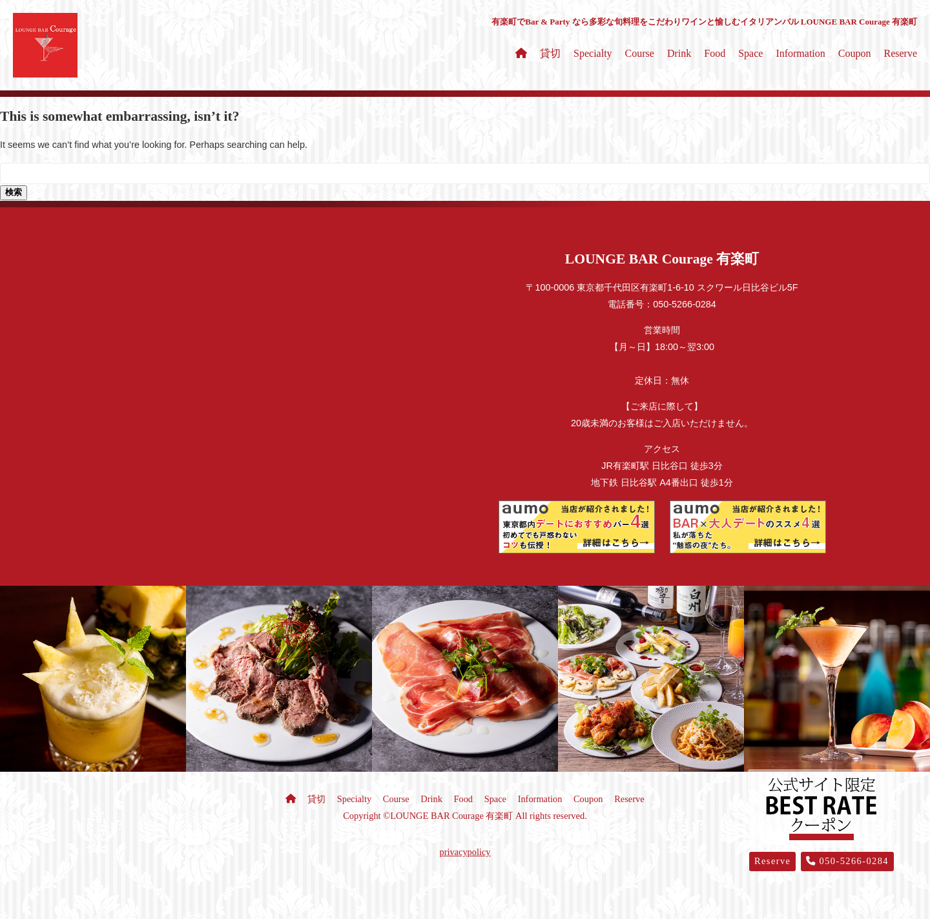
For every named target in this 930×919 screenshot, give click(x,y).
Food (714, 53)
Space (750, 53)
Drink (679, 53)
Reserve (900, 53)
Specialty (593, 53)
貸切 (550, 53)
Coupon (854, 53)
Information (800, 53)
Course (639, 53)
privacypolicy (464, 852)
